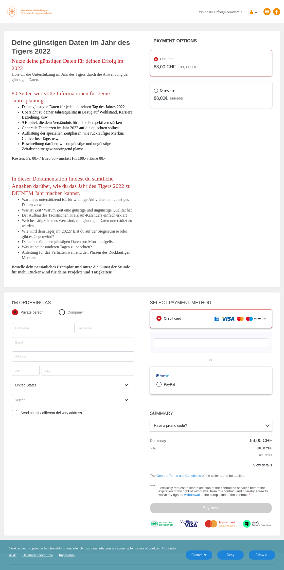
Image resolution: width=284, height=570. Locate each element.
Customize (199, 555)
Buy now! (211, 508)
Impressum (67, 555)
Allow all (262, 555)
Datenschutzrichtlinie (38, 555)
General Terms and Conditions (178, 476)
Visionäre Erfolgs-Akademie (220, 12)
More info (169, 548)
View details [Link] (262, 465)
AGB (12, 555)
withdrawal (192, 495)
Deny (230, 555)
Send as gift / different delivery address (51, 413)
